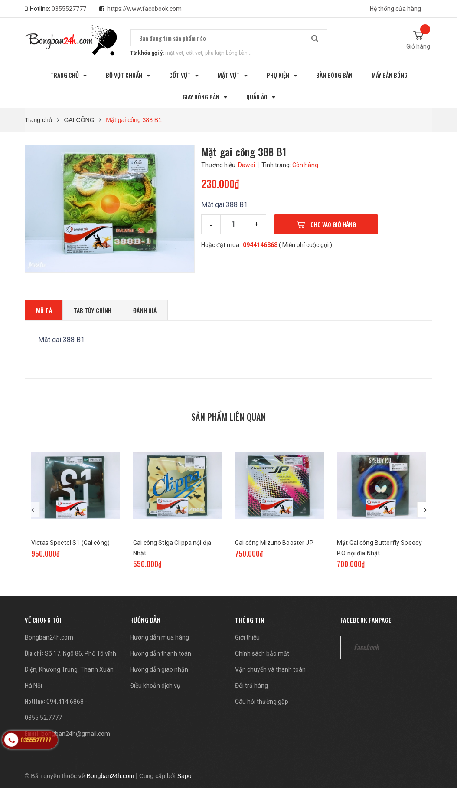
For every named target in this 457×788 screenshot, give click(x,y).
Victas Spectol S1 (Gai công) (70, 542)
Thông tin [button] (249, 619)
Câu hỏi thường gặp (261, 701)
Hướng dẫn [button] (145, 619)
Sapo (184, 775)
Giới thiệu (247, 637)
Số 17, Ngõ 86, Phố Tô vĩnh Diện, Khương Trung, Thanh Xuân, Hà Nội (70, 669)
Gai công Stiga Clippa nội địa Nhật (172, 548)
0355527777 (69, 8)
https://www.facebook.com (144, 8)
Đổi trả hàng (251, 685)
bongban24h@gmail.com (75, 733)
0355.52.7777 (43, 717)
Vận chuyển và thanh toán (270, 669)
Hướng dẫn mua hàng (159, 637)
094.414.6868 (65, 701)
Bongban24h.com (49, 637)
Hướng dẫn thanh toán (160, 653)
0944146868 (260, 244)
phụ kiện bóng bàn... (228, 53)
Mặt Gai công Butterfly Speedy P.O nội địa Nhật (379, 548)
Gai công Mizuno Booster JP (274, 542)
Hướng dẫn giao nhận (159, 669)
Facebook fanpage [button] (366, 619)
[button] (43, 619)
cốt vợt (194, 53)
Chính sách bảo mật (262, 653)
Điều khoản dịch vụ (155, 685)
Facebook (366, 647)
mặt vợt (174, 53)
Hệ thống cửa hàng (395, 8)
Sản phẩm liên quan (228, 416)
